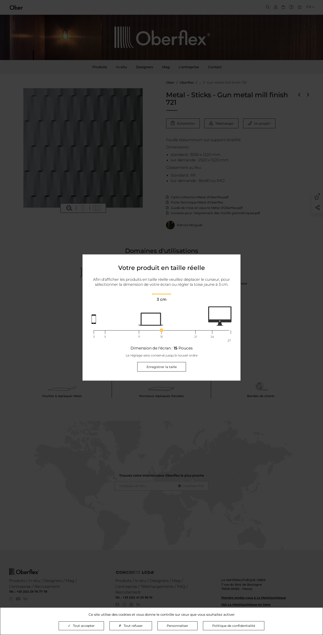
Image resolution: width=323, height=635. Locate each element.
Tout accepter (81, 626)
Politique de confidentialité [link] (233, 626)
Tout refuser (131, 626)
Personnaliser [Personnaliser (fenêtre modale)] (177, 626)
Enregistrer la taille (162, 367)
